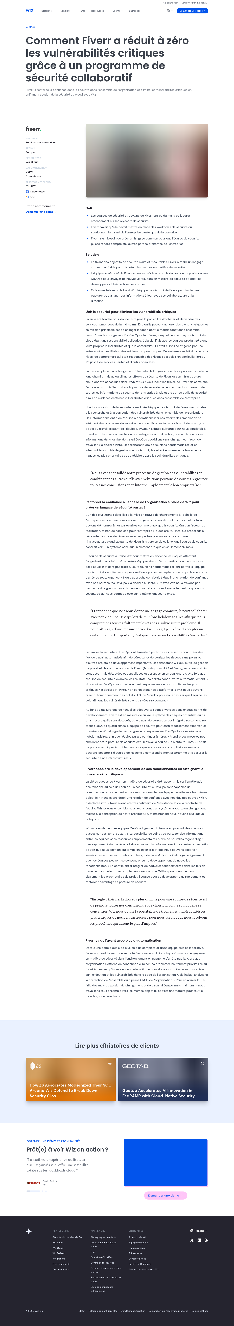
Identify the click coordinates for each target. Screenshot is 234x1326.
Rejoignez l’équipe (138, 1242)
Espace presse (137, 1247)
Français (198, 1230)
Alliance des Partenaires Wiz (144, 1269)
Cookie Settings (200, 1310)
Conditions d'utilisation (133, 1310)
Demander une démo (192, 10)
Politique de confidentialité (103, 1310)
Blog (93, 1251)
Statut (82, 1310)
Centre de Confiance (140, 1264)
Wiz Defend (59, 1253)
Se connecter (170, 2)
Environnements (61, 1264)
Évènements (135, 1253)
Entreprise (136, 10)
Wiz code (58, 1242)
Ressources (99, 10)
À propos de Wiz (138, 1237)
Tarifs (82, 10)
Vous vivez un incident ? (194, 2)
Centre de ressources (102, 1262)
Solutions (66, 10)
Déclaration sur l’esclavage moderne (168, 1310)
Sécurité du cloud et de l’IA (67, 1237)
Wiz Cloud (58, 1247)
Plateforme (47, 10)
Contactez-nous (137, 1258)
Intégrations (59, 1258)
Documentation (61, 1269)
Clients (118, 10)
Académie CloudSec (102, 1257)
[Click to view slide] (33, 1191)
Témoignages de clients (103, 1237)
